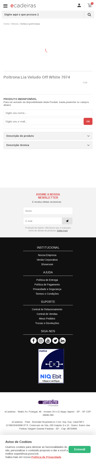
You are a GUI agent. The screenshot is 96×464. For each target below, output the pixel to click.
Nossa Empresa (47, 255)
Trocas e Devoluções (47, 323)
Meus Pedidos (47, 318)
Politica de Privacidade (46, 457)
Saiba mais (62, 230)
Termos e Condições (47, 293)
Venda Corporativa (47, 259)
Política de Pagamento (47, 284)
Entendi (79, 449)
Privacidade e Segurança (47, 289)
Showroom (47, 264)
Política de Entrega (47, 280)
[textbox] (48, 14)
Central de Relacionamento (47, 309)
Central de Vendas (47, 314)
